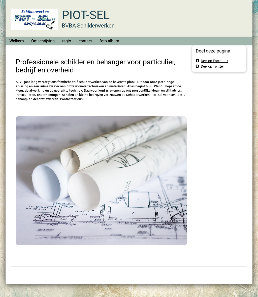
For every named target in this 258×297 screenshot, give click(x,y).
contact (85, 41)
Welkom (16, 41)
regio (66, 41)
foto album (109, 41)
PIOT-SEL (86, 15)
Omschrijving (43, 41)
